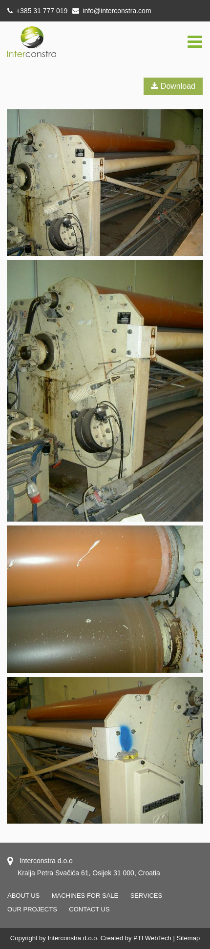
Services (146, 895)
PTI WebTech (152, 938)
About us (23, 895)
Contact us (89, 909)
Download (173, 86)
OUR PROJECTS (32, 909)
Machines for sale (85, 895)
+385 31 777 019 (37, 11)
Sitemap (188, 938)
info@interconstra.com (111, 11)
